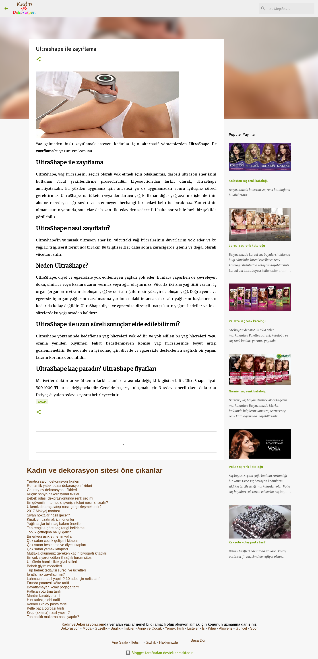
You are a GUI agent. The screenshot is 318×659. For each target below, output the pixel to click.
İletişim (136, 642)
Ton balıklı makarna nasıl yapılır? (53, 617)
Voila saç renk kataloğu (246, 467)
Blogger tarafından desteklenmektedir (159, 653)
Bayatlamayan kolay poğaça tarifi (53, 587)
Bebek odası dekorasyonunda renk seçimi (60, 498)
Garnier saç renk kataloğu (247, 391)
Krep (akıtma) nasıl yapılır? (48, 612)
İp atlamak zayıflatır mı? (46, 574)
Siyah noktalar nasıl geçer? (48, 515)
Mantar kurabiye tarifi (43, 596)
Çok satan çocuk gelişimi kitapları (53, 541)
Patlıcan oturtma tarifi (44, 591)
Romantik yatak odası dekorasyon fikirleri (59, 486)
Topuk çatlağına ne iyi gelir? (49, 532)
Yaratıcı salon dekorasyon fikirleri (53, 481)
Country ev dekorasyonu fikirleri (52, 490)
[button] (38, 60)
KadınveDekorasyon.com (83, 624)
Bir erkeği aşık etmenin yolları (50, 536)
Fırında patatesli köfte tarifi (48, 583)
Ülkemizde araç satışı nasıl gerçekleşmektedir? (64, 507)
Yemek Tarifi (174, 628)
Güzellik (101, 628)
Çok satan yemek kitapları (47, 549)
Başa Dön (198, 640)
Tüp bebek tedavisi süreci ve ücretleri (56, 570)
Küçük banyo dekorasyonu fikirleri (53, 494)
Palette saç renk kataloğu (247, 321)
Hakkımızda (168, 642)
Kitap (212, 628)
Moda (87, 628)
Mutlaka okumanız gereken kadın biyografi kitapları (67, 553)
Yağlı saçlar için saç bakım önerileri (55, 524)
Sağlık (42, 401)
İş (203, 628)
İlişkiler (129, 628)
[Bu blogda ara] (291, 8)
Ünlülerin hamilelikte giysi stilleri (52, 562)
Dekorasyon (69, 628)
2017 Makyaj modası (43, 511)
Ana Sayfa (120, 642)
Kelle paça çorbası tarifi (45, 608)
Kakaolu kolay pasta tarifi (47, 604)
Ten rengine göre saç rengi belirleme (56, 528)
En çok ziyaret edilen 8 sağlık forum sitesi (59, 557)
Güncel (241, 628)
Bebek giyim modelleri (44, 566)
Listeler (193, 628)
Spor (254, 628)
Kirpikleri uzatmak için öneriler (50, 519)
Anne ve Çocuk (150, 628)
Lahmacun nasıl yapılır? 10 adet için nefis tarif (63, 579)
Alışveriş (225, 628)
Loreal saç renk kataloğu (247, 245)
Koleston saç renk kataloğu (248, 181)
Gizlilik (151, 642)
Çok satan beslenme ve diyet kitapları (56, 545)
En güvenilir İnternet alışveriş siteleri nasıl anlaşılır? (67, 502)
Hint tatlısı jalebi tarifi (43, 600)
